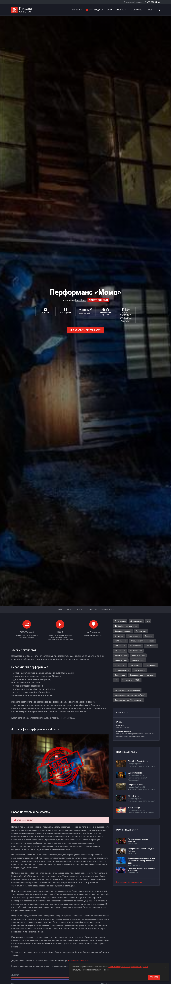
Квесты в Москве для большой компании (142, 869)
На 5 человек (151, 646)
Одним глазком (135, 773)
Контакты (69, 610)
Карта (109, 10)
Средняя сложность (123, 631)
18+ (116, 680)
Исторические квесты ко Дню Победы (141, 850)
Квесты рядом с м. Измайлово (127, 690)
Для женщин (120, 665)
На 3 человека (139, 670)
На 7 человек (120, 651)
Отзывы (80, 609)
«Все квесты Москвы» (77, 961)
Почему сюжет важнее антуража (138, 840)
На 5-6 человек (121, 655)
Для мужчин (135, 665)
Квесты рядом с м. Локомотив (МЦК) (130, 695)
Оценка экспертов (22, 635)
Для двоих (119, 636)
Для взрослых (150, 665)
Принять (154, 977)
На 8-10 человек (138, 655)
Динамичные (141, 631)
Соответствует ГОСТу (131, 680)
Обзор (59, 610)
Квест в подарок (94, 10)
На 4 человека (136, 651)
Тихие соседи (134, 808)
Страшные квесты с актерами (142, 675)
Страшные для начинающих (142, 641)
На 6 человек (135, 646)
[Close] (165, 966)
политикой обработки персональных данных (128, 967)
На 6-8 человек (121, 660)
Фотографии (93, 610)
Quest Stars (80, 300)
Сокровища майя (135, 784)
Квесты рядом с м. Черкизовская (128, 700)
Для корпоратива (122, 670)
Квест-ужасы (120, 675)
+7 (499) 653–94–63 (152, 2)
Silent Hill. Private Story (138, 761)
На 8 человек (120, 646)
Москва (137, 10)
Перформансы (134, 636)
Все (148, 621)
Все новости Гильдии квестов (129, 882)
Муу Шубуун (133, 796)
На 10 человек (120, 641)
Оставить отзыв (108, 610)
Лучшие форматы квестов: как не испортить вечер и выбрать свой (141, 860)
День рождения (138, 660)
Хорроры (148, 636)
